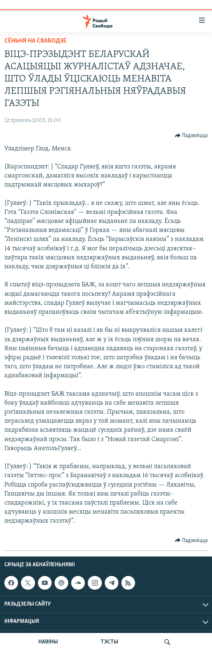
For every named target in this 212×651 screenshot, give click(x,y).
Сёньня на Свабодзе (35, 41)
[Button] (191, 136)
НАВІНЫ (48, 642)
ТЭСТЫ (109, 642)
